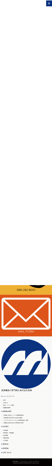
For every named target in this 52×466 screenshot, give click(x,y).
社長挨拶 (5, 430)
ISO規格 (5, 440)
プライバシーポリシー (34, 461)
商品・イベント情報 (8, 405)
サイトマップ (24, 461)
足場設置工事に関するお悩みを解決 (13, 417)
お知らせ (5, 402)
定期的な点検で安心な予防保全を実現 (13, 422)
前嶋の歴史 (6, 438)
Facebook (16, 461)
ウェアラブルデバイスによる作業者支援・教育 (16, 420)
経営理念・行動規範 (8, 433)
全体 (4, 400)
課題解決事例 (6, 407)
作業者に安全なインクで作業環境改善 (13, 415)
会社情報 (5, 435)
